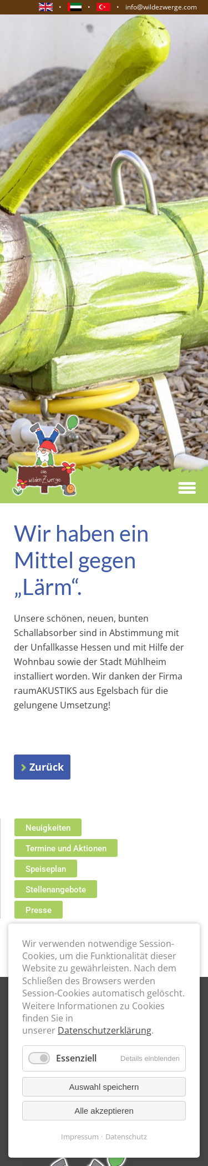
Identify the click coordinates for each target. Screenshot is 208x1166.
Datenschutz (126, 1137)
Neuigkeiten (48, 828)
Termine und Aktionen (66, 849)
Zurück (46, 766)
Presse (39, 910)
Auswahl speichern (104, 1086)
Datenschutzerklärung (104, 1030)
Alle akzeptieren (104, 1110)
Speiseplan (46, 869)
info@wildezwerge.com (161, 7)
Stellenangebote (56, 890)
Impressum (80, 1137)
